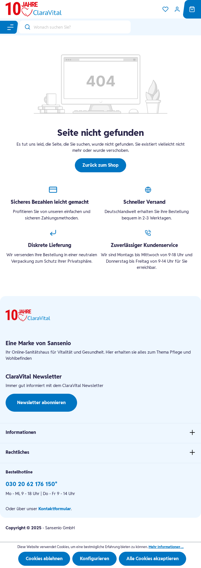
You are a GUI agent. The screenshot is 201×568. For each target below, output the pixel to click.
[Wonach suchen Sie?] (82, 26)
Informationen (21, 432)
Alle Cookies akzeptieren (152, 559)
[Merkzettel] (165, 9)
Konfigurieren (94, 559)
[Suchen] (26, 26)
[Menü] (11, 27)
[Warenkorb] (192, 9)
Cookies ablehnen (44, 559)
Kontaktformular (54, 508)
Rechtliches (17, 452)
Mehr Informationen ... (166, 547)
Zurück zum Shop (100, 165)
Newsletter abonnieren (41, 403)
